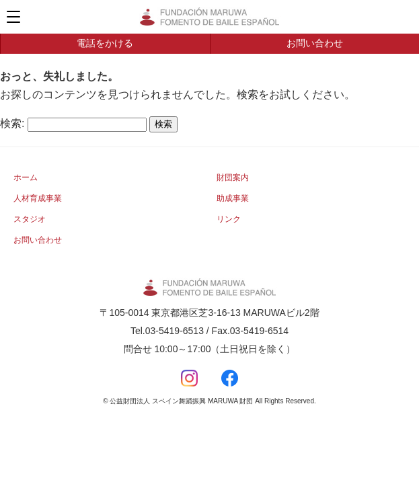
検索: (12, 123)
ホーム (25, 177)
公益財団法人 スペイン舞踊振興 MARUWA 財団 (209, 17)
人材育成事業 (37, 198)
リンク (229, 219)
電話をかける (105, 43)
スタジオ (29, 219)
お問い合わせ (315, 43)
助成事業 (233, 198)
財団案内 (233, 177)
